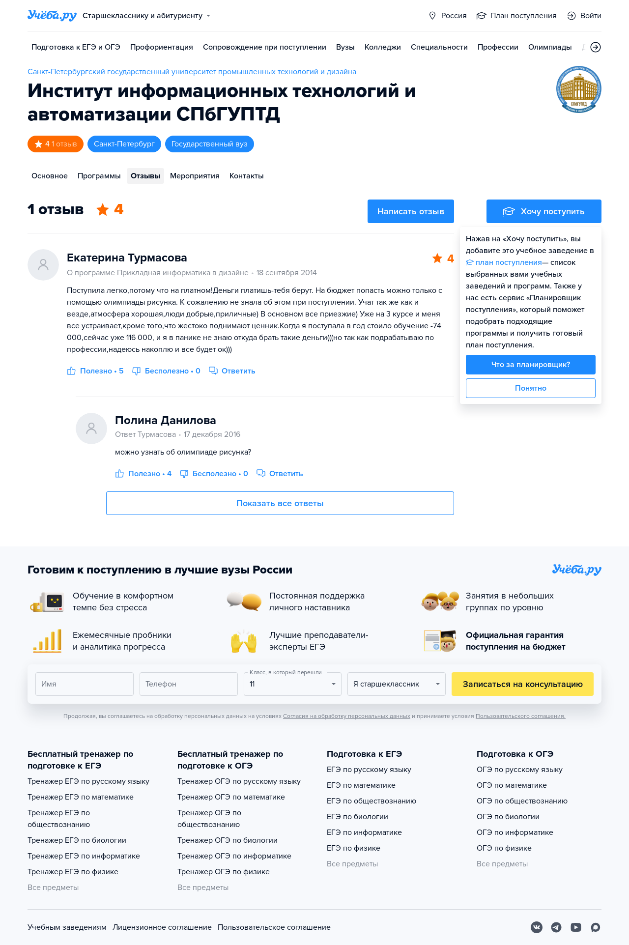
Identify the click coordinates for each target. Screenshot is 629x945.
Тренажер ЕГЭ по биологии (77, 840)
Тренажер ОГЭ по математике (231, 797)
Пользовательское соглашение (274, 927)
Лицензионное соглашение (162, 927)
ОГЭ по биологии (508, 817)
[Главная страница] (52, 16)
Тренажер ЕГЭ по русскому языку (88, 781)
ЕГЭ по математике (361, 785)
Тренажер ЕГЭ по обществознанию (59, 819)
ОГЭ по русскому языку (520, 769)
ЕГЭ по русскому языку (369, 769)
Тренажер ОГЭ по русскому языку (239, 781)
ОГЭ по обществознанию (522, 801)
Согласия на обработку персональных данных (346, 716)
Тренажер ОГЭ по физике (223, 872)
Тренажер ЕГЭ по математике (81, 797)
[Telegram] (556, 927)
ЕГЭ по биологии (357, 817)
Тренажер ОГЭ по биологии (227, 840)
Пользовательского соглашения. (521, 716)
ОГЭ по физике (504, 848)
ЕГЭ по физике (353, 848)
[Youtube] (576, 927)
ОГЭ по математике (512, 785)
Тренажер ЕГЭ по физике (73, 872)
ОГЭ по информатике (515, 832)
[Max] (595, 927)
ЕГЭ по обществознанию (371, 801)
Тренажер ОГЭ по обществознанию (209, 819)
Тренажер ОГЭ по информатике (234, 856)
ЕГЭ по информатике (364, 832)
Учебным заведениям (67, 927)
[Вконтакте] (537, 927)
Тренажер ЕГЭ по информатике (84, 856)
